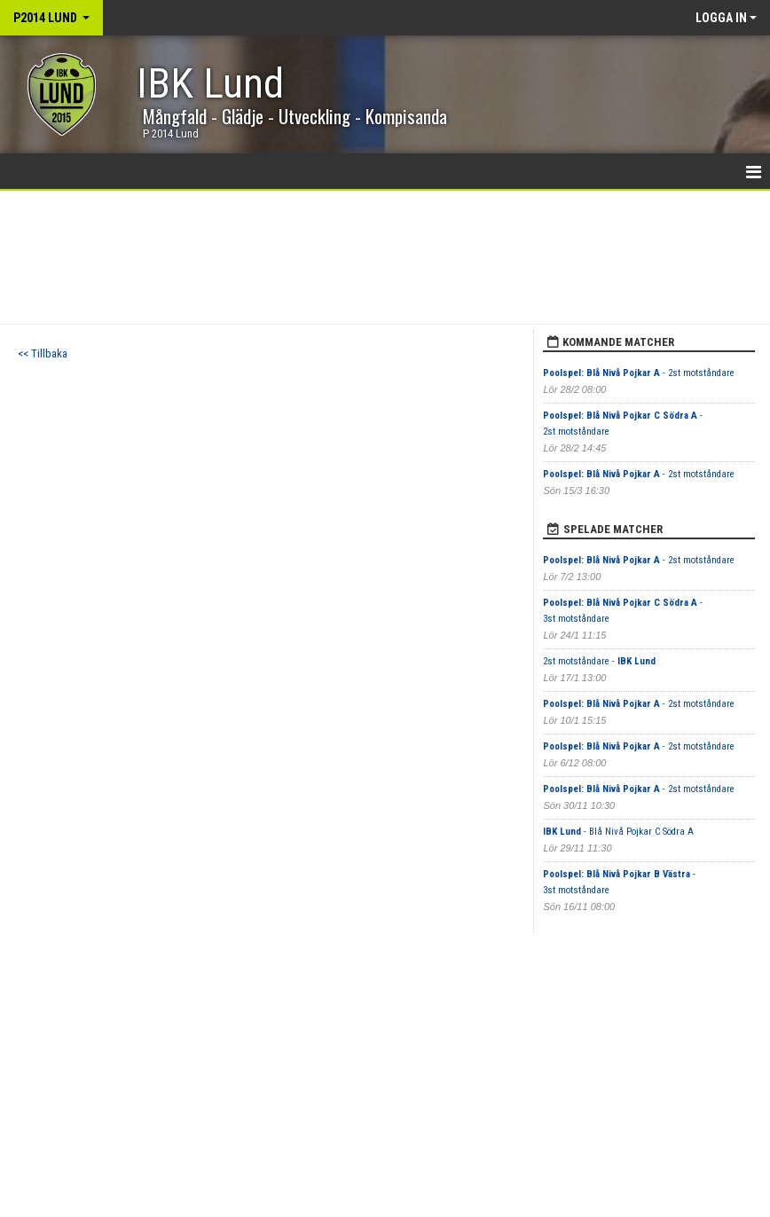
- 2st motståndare (639, 373)
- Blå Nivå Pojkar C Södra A (618, 831)
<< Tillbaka (42, 353)
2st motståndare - (599, 661)
